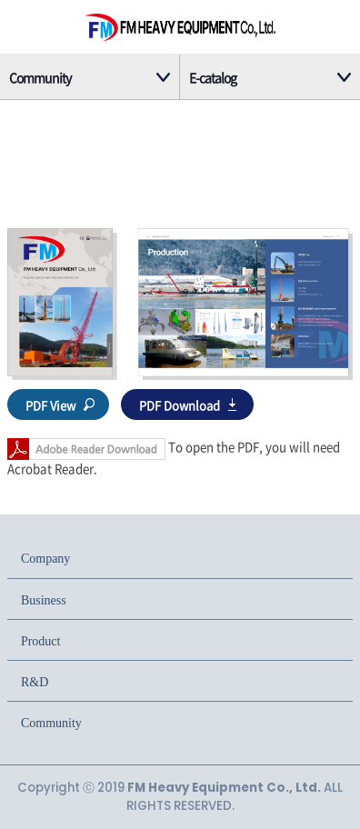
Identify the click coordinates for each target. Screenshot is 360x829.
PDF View (50, 405)
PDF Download (179, 405)
